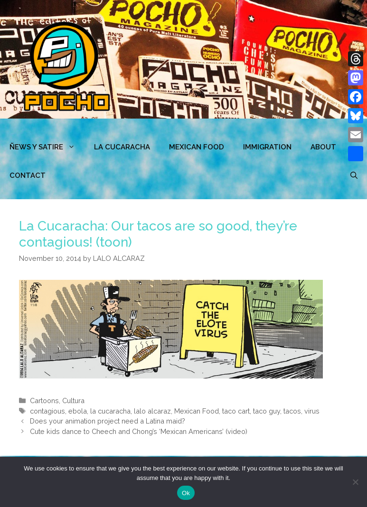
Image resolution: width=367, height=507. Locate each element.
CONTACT (27, 175)
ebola (77, 411)
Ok (186, 493)
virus (312, 411)
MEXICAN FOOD (196, 147)
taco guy (266, 411)
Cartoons (44, 400)
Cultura (73, 400)
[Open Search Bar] (354, 175)
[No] (355, 482)
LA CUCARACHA (122, 147)
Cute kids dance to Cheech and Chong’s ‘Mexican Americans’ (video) (138, 431)
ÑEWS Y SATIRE (47, 147)
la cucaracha (110, 411)
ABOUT (323, 147)
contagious (47, 411)
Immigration (267, 147)
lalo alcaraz (152, 411)
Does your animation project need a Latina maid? (107, 421)
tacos (292, 411)
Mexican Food (196, 411)
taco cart (236, 411)
